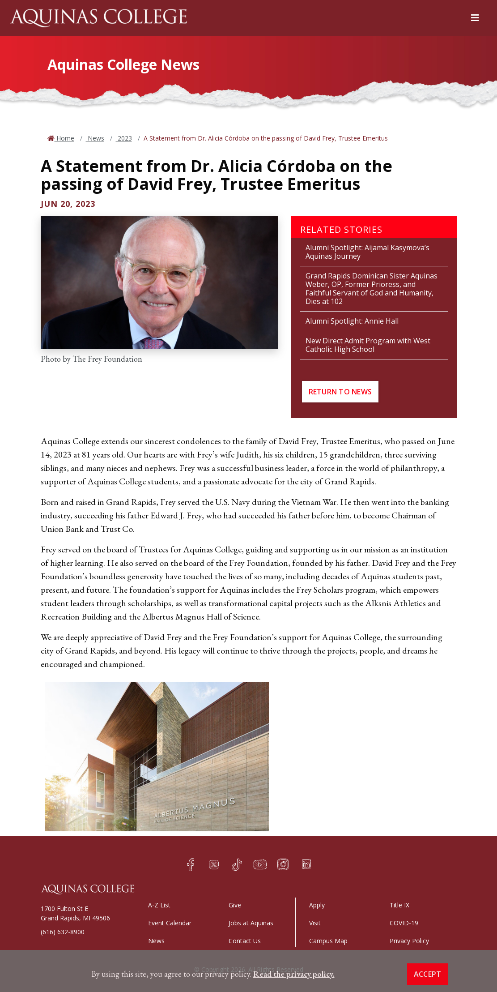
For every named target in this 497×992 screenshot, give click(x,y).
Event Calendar (169, 923)
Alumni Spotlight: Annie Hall (352, 321)
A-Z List (159, 905)
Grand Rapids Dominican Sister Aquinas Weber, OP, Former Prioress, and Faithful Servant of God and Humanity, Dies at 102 (372, 288)
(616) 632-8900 (63, 932)
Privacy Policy (409, 940)
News (95, 138)
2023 (124, 138)
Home (64, 138)
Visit (315, 923)
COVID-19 (404, 923)
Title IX (399, 905)
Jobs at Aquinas (251, 923)
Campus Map (328, 940)
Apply (317, 905)
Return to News (340, 392)
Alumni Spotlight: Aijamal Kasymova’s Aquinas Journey (367, 252)
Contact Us (245, 940)
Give (235, 905)
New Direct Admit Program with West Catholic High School (368, 345)
